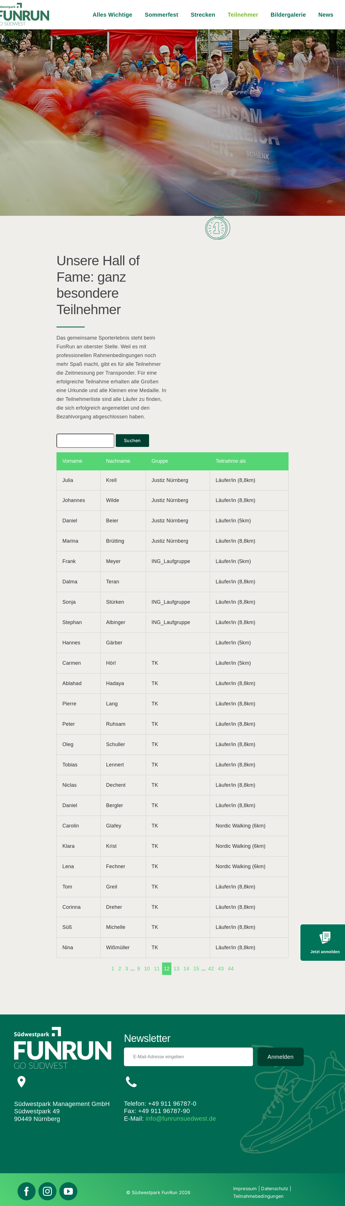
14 (186, 969)
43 (221, 969)
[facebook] (27, 1191)
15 (196, 969)
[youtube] (68, 1191)
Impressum (245, 1188)
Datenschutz (274, 1188)
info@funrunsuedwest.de (181, 1118)
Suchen (132, 440)
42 (211, 969)
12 (167, 969)
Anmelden (281, 1057)
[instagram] (47, 1191)
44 (231, 969)
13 (177, 969)
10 (147, 969)
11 (157, 969)
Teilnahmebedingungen (258, 1196)
